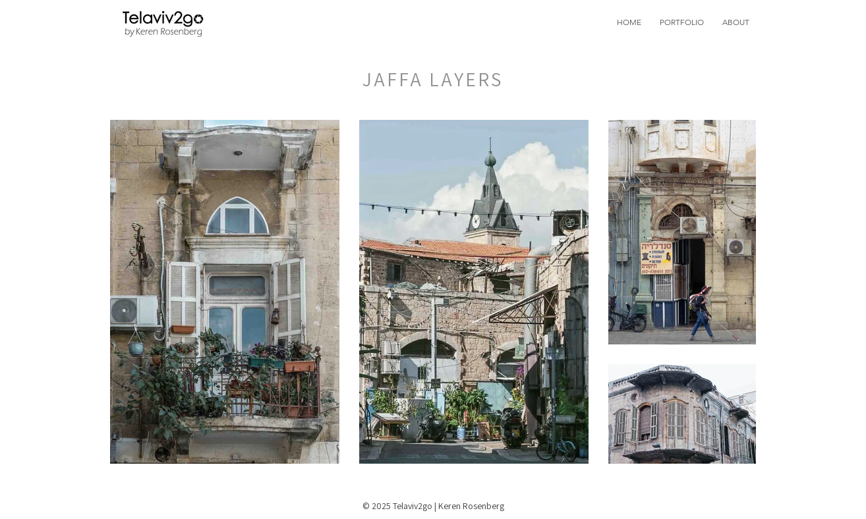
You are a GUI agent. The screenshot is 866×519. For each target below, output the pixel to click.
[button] (681, 22)
